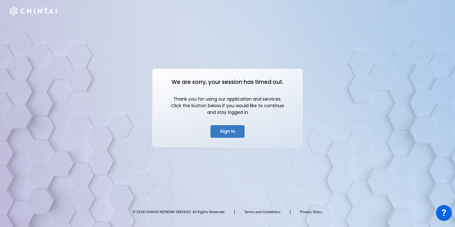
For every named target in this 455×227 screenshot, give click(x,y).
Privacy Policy (311, 212)
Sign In (227, 131)
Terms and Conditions (262, 212)
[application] (444, 214)
